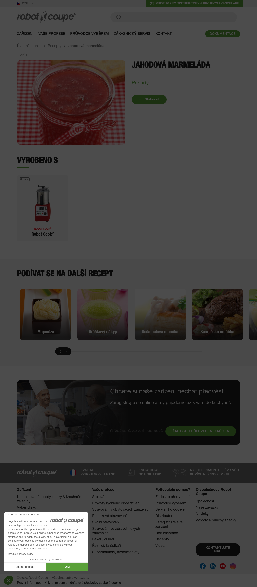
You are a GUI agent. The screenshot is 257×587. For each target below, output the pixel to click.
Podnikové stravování (109, 516)
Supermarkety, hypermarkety (115, 552)
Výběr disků (26, 507)
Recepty (54, 46)
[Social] (203, 566)
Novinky (202, 514)
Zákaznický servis (132, 34)
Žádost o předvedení (172, 497)
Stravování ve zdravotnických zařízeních (116, 531)
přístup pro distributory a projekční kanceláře (194, 3)
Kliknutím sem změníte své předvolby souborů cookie (82, 583)
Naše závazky (207, 507)
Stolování (99, 497)
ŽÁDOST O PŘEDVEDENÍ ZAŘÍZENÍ (201, 431)
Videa (160, 546)
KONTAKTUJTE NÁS (218, 549)
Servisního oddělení (171, 509)
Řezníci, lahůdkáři (106, 546)
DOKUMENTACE (223, 35)
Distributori (164, 516)
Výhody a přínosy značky (216, 520)
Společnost (205, 501)
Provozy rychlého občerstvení (116, 503)
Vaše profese (51, 34)
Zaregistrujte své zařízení (169, 525)
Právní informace (29, 583)
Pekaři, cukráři (103, 539)
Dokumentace (166, 533)
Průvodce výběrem (89, 34)
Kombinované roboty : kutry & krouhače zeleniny (49, 499)
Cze (25, 3)
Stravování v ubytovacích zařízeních (121, 509)
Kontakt (163, 34)
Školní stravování (106, 522)
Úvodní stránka (29, 46)
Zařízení (25, 34)
